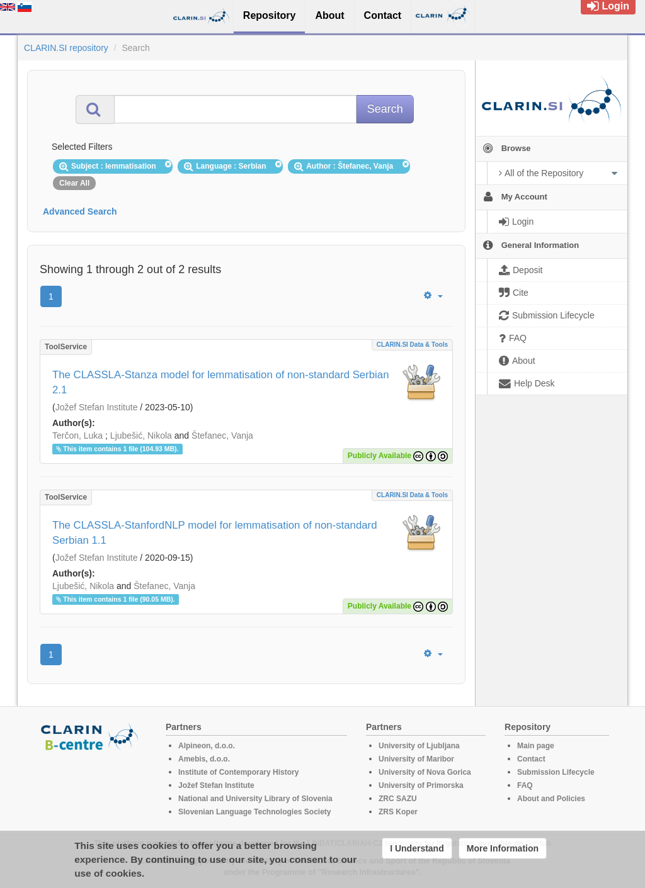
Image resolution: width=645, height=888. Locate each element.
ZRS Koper (398, 811)
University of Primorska (421, 785)
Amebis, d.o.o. (204, 759)
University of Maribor (416, 759)
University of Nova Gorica (425, 772)
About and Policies (551, 798)
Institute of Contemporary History (238, 772)
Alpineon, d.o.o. (206, 745)
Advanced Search (80, 211)
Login (608, 6)
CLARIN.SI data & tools (412, 344)
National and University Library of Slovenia (255, 798)
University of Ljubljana (419, 745)
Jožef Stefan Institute (96, 407)
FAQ (525, 785)
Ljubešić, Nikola (141, 435)
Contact (531, 759)
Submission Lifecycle (556, 772)
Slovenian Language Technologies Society (254, 811)
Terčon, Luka (77, 435)
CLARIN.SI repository (66, 48)
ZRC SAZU (398, 798)
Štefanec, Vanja (222, 435)
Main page (535, 745)
